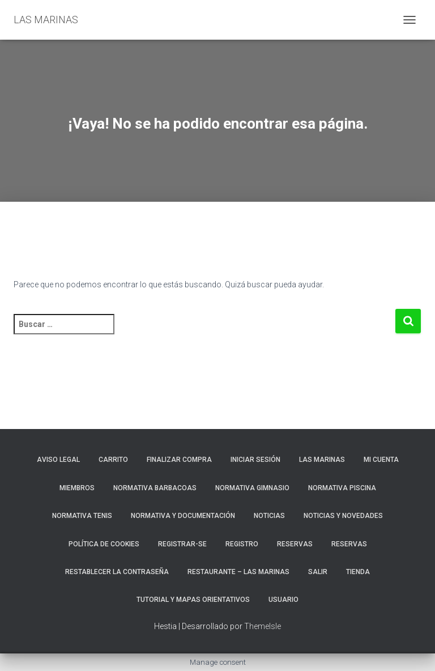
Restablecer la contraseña (117, 572)
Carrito (113, 460)
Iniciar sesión (255, 460)
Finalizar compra (179, 460)
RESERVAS (295, 544)
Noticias (269, 516)
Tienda (358, 572)
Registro (241, 544)
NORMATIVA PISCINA (342, 488)
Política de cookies (104, 544)
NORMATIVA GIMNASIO (252, 488)
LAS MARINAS (322, 460)
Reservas (349, 544)
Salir (317, 572)
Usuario (283, 600)
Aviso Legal (58, 460)
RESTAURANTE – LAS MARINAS (238, 572)
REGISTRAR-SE (182, 544)
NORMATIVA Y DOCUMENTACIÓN (183, 516)
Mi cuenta (381, 460)
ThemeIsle (262, 626)
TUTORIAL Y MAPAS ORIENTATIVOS (193, 600)
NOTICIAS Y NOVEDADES (343, 516)
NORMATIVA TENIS (82, 516)
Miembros (77, 488)
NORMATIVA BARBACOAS (155, 488)
